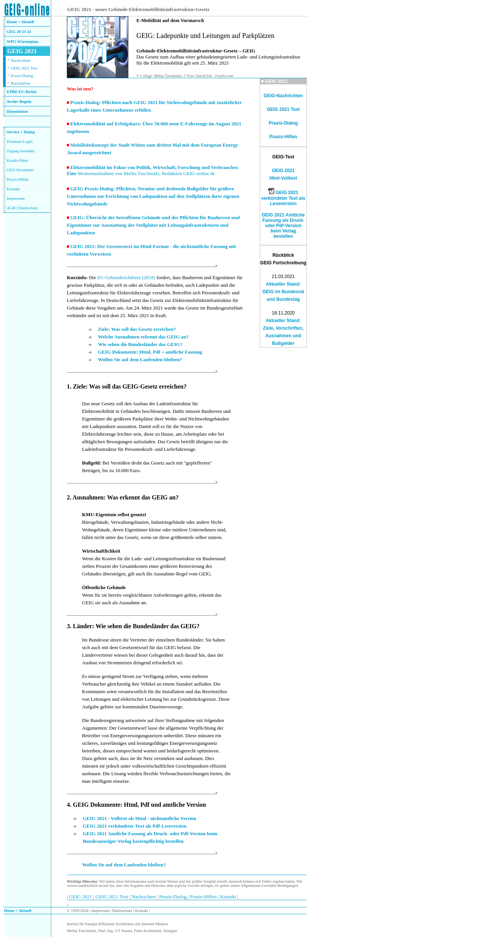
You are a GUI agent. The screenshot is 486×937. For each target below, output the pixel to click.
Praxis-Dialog (22, 76)
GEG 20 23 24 (19, 32)
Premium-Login (20, 141)
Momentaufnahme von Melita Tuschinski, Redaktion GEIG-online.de (146, 173)
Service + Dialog (21, 132)
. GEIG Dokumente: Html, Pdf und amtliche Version (138, 804)
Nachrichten (20, 60)
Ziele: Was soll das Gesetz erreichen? (137, 329)
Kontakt (13, 189)
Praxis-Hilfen (17, 179)
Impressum (16, 198)
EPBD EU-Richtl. (22, 92)
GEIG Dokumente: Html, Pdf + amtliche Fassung (150, 352)
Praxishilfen (20, 83)
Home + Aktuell (20, 22)
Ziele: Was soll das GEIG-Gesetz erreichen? (129, 386)
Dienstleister (17, 111)
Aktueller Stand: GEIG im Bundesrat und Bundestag (283, 291)
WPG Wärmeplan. (23, 42)
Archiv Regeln (18, 102)
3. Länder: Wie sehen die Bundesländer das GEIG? (133, 626)
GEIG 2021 (81, 896)
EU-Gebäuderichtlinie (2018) (126, 277)
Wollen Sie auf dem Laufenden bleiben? (140, 359)
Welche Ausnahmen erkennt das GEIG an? (143, 337)
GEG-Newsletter (20, 170)
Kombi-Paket (17, 160)
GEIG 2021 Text (24, 68)
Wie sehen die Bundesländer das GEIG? (140, 344)
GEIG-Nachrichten (283, 95)
